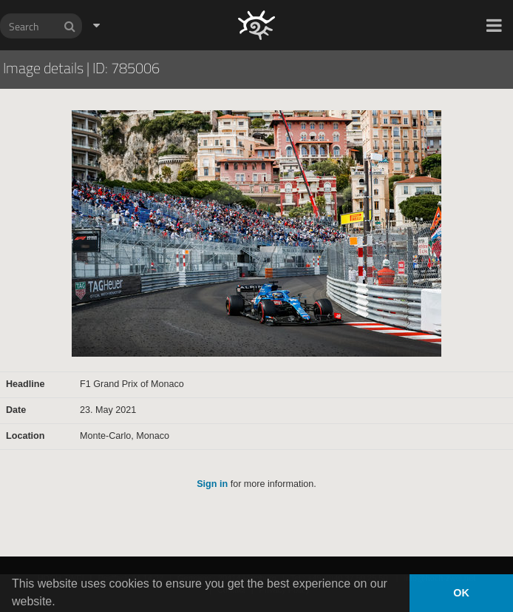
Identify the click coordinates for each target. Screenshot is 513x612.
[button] (494, 25)
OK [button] (461, 593)
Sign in (212, 484)
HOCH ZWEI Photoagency (232, 0)
